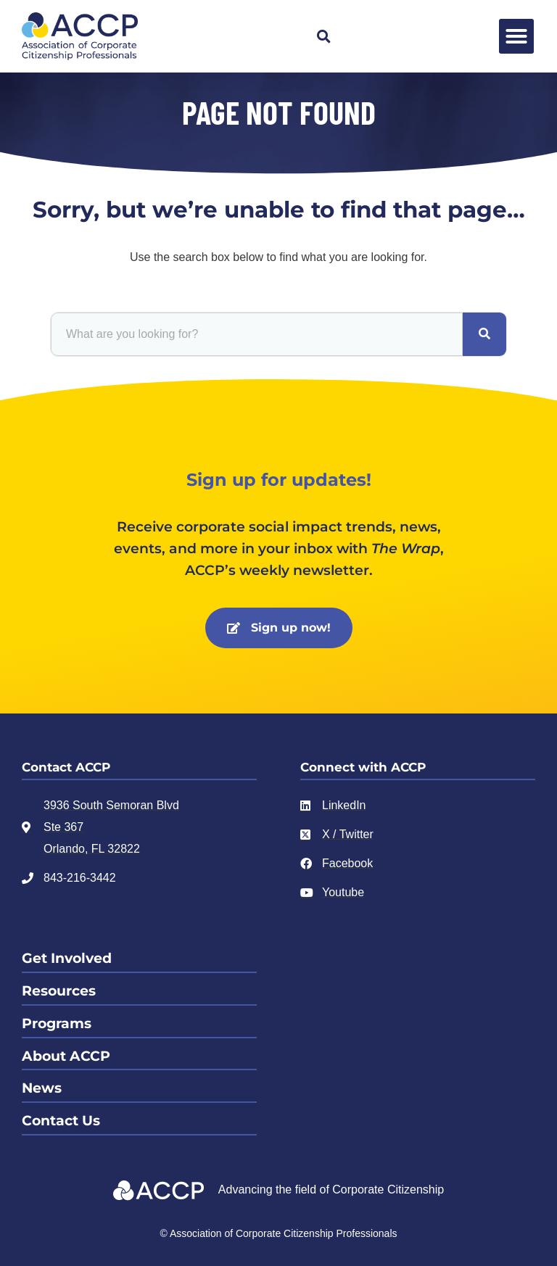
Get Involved (67, 958)
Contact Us (61, 1120)
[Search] (484, 334)
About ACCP (66, 1056)
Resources (59, 990)
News (42, 1088)
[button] (323, 36)
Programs (56, 1023)
